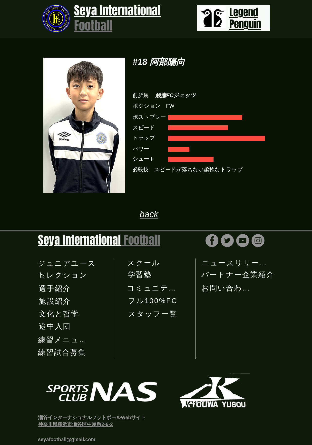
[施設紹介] (55, 301)
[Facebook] (211, 240)
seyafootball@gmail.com (66, 439)
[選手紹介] (55, 288)
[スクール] (144, 263)
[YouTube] (242, 240)
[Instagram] (258, 240)
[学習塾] (140, 274)
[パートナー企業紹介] (238, 274)
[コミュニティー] (156, 288)
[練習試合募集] (62, 352)
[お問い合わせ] (226, 288)
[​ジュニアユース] (67, 263)
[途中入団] (55, 326)
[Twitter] (227, 240)
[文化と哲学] (59, 314)
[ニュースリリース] (235, 263)
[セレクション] (63, 275)
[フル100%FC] (153, 301)
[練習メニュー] (63, 340)
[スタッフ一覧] (153, 314)
